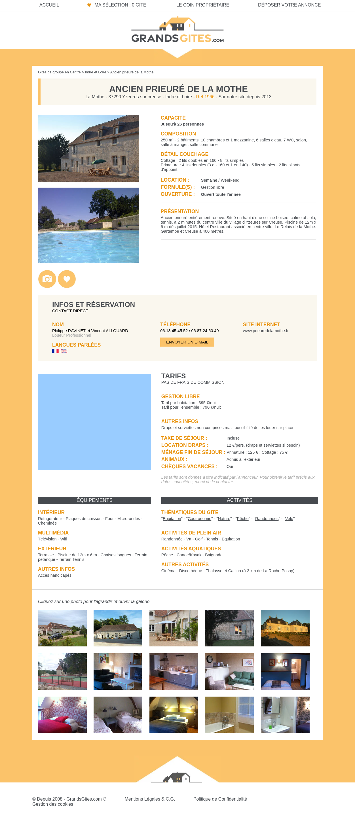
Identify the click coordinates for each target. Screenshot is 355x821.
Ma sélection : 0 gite (120, 5)
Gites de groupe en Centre (59, 72)
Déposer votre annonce (289, 5)
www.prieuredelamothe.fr (266, 330)
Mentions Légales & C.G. (149, 799)
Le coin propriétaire (202, 5)
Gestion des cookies (52, 804)
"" (172, 518)
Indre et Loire (95, 72)
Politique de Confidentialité (220, 799)
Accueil (49, 5)
